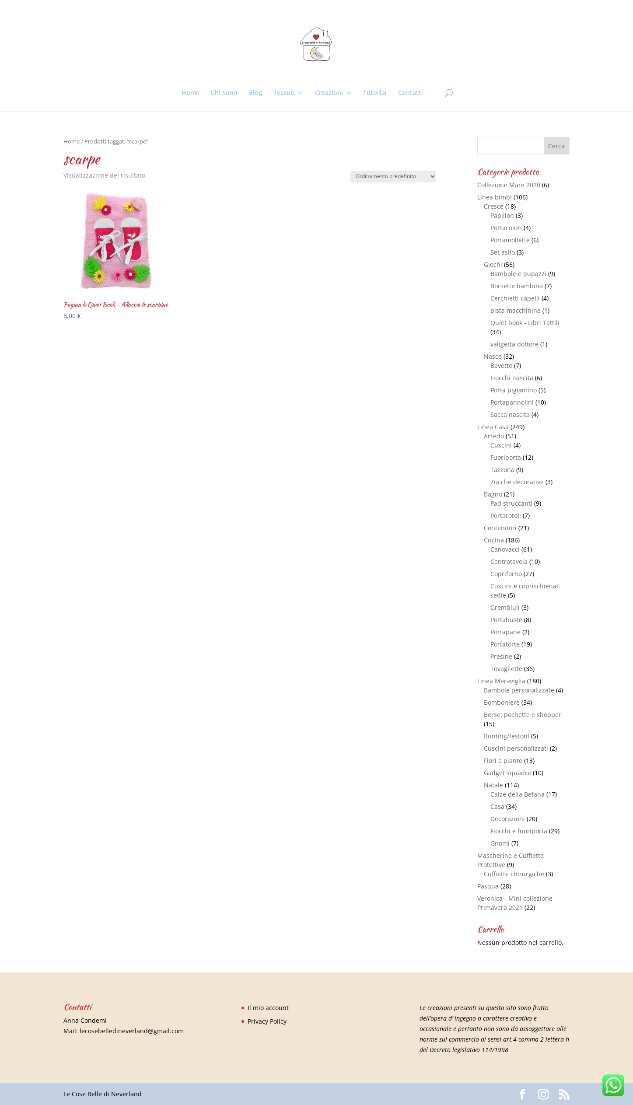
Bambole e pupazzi (518, 273)
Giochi (493, 264)
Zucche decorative (517, 482)
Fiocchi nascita (511, 378)
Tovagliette (506, 668)
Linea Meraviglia (501, 681)
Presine (501, 656)
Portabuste (506, 619)
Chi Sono (224, 93)
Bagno (493, 494)
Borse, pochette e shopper (522, 714)
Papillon (502, 215)
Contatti (410, 93)
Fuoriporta (505, 457)
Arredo (494, 436)
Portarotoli (505, 515)
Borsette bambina (516, 286)
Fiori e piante (503, 760)
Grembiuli (505, 607)
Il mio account (268, 1008)
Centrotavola (509, 561)
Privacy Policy (267, 1021)
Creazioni (329, 93)
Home (190, 93)
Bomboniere (502, 702)
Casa (497, 806)
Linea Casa (493, 427)
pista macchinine (515, 310)
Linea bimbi (494, 197)
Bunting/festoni (506, 736)
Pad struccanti (511, 503)
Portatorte (505, 644)
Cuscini (501, 445)
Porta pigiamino (513, 390)
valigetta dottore (514, 344)
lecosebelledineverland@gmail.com (132, 1031)
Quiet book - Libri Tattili (525, 322)
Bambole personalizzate (519, 690)
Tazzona (502, 469)
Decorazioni (507, 819)
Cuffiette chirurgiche (514, 874)
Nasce (493, 356)
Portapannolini (512, 402)
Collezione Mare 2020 (508, 185)
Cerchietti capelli (515, 298)
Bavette (501, 365)
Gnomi (500, 843)
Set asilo (502, 252)
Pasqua (488, 886)
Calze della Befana (517, 794)
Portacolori (506, 228)
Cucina (494, 540)
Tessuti (284, 93)
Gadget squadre (507, 773)
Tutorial (375, 93)
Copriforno (506, 574)
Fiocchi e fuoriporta (518, 831)
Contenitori (500, 528)
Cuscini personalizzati (516, 748)
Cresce (494, 206)
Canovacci (505, 549)
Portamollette (510, 240)
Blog (255, 93)
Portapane (505, 632)
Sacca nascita (510, 414)
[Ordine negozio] (393, 176)
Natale (493, 785)
